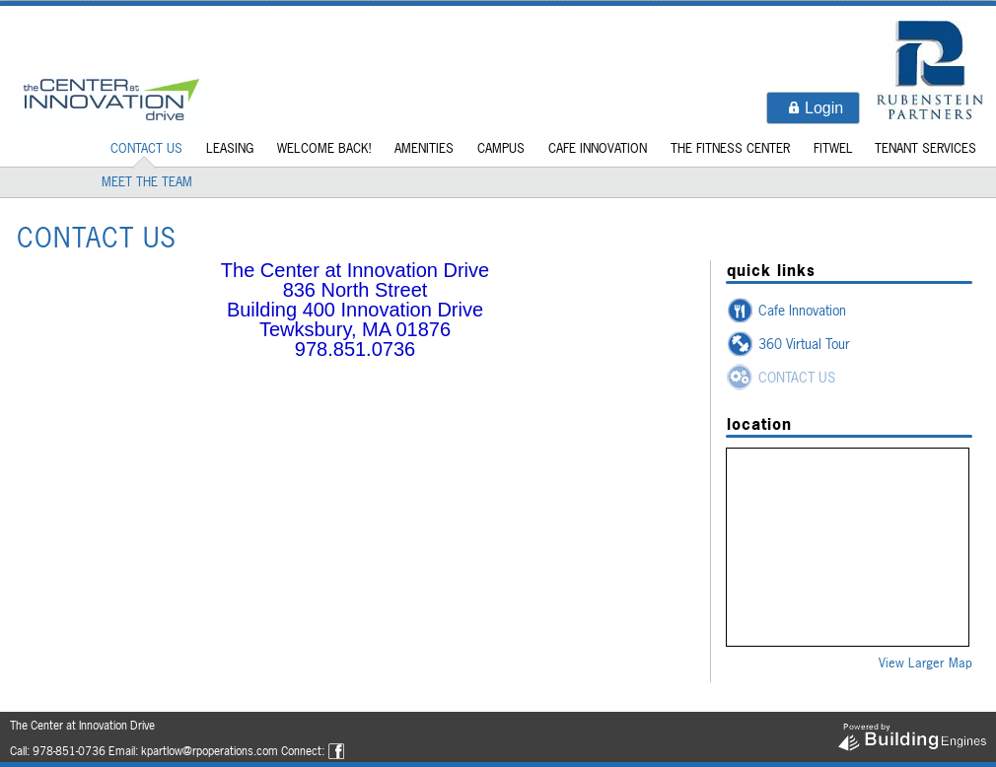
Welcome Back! (324, 148)
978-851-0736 (69, 751)
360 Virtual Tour (804, 343)
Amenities (424, 148)
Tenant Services (925, 148)
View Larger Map (925, 662)
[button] (813, 108)
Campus (501, 148)
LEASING (229, 148)
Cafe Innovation (597, 148)
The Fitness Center (730, 148)
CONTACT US (146, 148)
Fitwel (833, 148)
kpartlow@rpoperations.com (209, 751)
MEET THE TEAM (147, 181)
